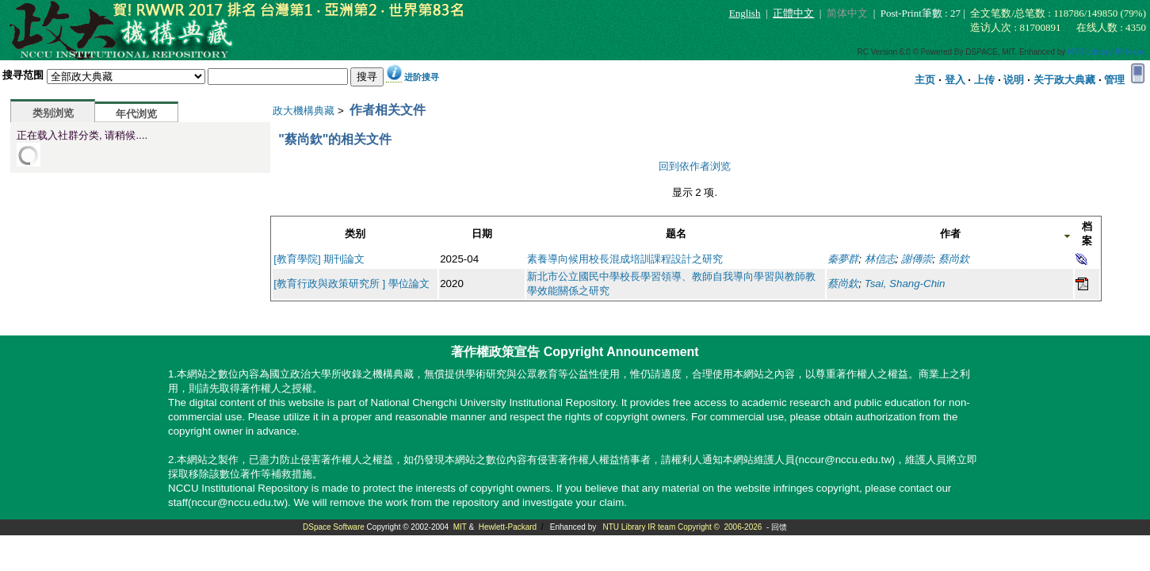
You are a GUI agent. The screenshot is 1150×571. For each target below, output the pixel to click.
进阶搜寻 (421, 77)
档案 (1087, 233)
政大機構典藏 (303, 111)
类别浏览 (53, 113)
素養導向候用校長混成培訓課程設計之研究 (625, 259)
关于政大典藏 (1064, 80)
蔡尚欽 (953, 259)
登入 (955, 80)
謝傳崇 (916, 259)
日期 (482, 234)
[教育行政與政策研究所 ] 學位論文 (351, 283)
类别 (355, 234)
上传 (984, 80)
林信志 (880, 259)
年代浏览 (136, 114)
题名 (676, 234)
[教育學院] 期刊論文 (319, 259)
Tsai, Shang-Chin (905, 283)
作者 (950, 234)
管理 (1114, 80)
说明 (1013, 80)
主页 (925, 80)
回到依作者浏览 (695, 166)
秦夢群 (842, 259)
